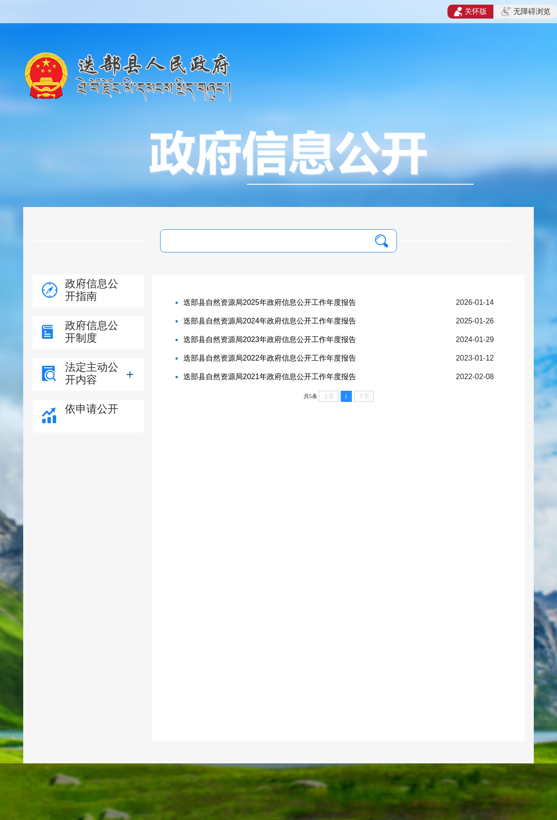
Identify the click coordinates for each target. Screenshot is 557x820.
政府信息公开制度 (91, 331)
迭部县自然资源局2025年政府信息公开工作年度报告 (269, 302)
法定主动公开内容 (91, 373)
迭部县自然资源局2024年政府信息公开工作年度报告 (269, 321)
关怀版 (470, 11)
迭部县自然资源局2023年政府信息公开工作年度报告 (269, 339)
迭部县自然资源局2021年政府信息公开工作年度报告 (269, 377)
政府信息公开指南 (91, 290)
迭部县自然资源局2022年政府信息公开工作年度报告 (269, 358)
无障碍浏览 (526, 11)
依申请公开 (91, 409)
